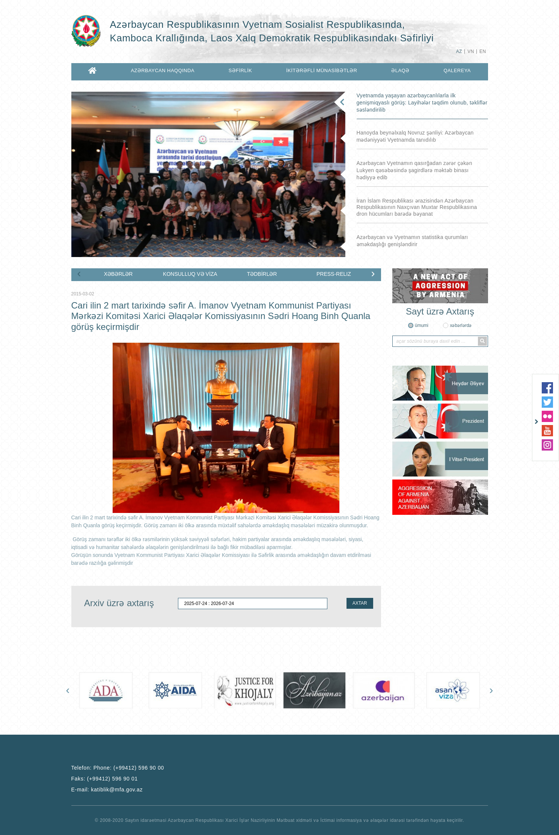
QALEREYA (456, 70)
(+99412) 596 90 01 (112, 779)
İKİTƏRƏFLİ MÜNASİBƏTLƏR (321, 70)
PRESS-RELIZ (333, 274)
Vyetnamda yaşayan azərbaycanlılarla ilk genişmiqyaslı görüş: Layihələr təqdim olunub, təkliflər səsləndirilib (422, 102)
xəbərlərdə (461, 325)
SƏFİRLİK (240, 70)
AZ (459, 51)
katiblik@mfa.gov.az (117, 790)
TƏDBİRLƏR (262, 274)
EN (482, 51)
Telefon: (117, 768)
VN (470, 51)
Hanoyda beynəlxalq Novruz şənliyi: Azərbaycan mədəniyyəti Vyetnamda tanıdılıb (415, 136)
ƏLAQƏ (400, 70)
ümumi (421, 325)
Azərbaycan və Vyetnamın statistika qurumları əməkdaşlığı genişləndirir (412, 240)
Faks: (104, 779)
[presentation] (79, 273)
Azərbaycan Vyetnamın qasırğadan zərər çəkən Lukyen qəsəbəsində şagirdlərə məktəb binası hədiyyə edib (414, 170)
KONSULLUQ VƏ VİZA (190, 274)
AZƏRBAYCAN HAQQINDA (162, 70)
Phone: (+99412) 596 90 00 (128, 768)
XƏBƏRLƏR (118, 274)
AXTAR (360, 603)
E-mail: (107, 790)
